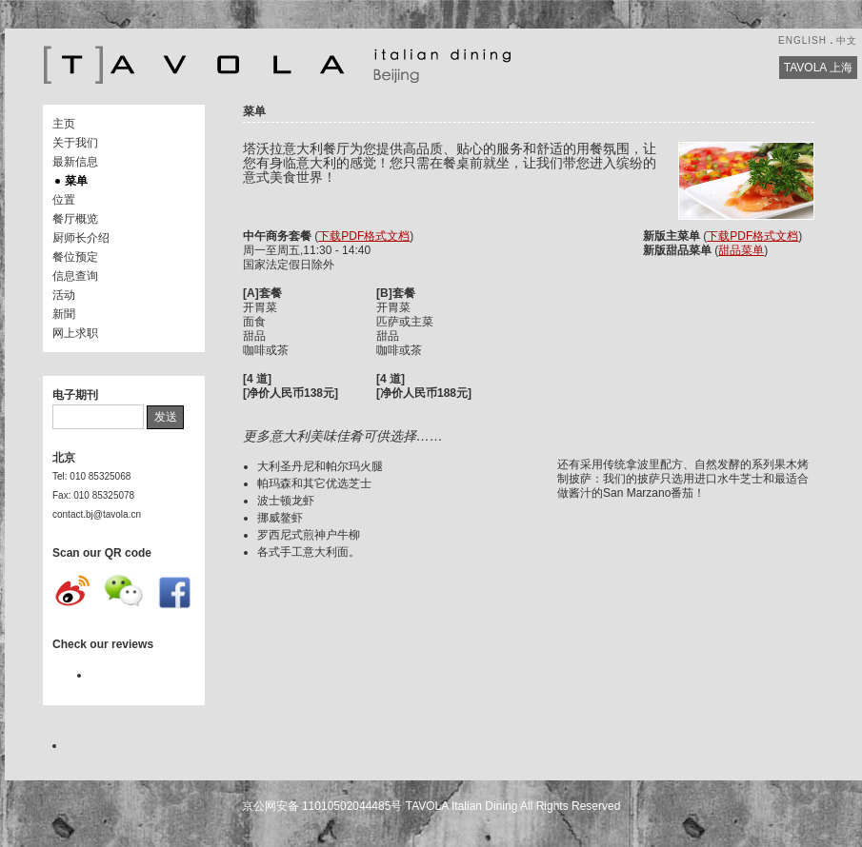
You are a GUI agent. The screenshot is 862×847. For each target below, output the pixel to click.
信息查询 (75, 276)
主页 (63, 123)
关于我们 (75, 142)
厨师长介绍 (81, 238)
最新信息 (75, 161)
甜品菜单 (741, 250)
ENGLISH (802, 40)
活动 (63, 295)
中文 (846, 40)
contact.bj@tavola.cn (96, 514)
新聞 (63, 314)
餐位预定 (75, 257)
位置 (63, 200)
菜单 (76, 180)
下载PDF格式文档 (364, 236)
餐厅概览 (75, 219)
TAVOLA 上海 (818, 67)
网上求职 (75, 333)
